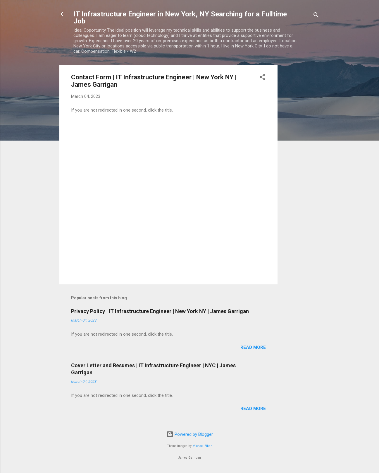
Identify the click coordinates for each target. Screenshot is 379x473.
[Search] (316, 16)
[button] (262, 78)
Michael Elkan (202, 446)
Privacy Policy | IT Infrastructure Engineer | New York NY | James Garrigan (160, 311)
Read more (253, 347)
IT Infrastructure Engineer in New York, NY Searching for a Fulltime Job (180, 17)
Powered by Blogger (189, 434)
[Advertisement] (301, 152)
